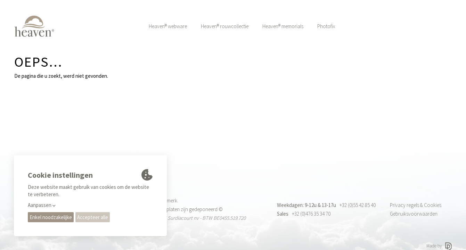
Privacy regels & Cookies (415, 205)
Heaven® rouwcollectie (224, 26)
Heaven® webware (168, 26)
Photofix (326, 26)
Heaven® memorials (282, 26)
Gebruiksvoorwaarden (414, 213)
